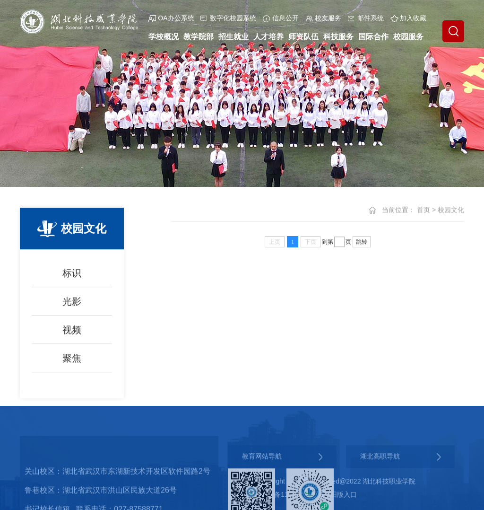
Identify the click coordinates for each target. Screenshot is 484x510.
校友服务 (323, 18)
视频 (71, 335)
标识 (71, 278)
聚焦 (71, 364)
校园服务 (408, 37)
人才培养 (268, 37)
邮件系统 (366, 18)
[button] (453, 31)
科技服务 (338, 37)
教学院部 (198, 37)
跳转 (361, 242)
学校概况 (163, 37)
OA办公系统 (171, 18)
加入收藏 (408, 18)
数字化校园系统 (228, 18)
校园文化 (451, 210)
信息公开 (281, 18)
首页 (423, 210)
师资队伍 (303, 37)
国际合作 (373, 37)
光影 (71, 307)
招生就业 (233, 37)
